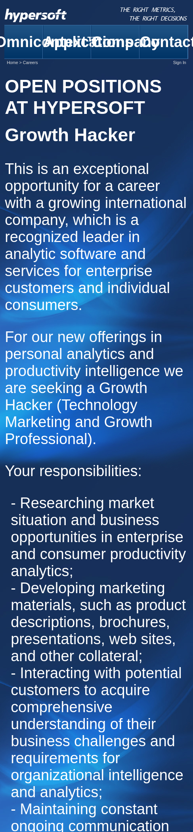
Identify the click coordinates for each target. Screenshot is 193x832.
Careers (30, 62)
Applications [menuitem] (67, 42)
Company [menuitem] (115, 42)
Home (12, 62)
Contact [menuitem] (164, 42)
